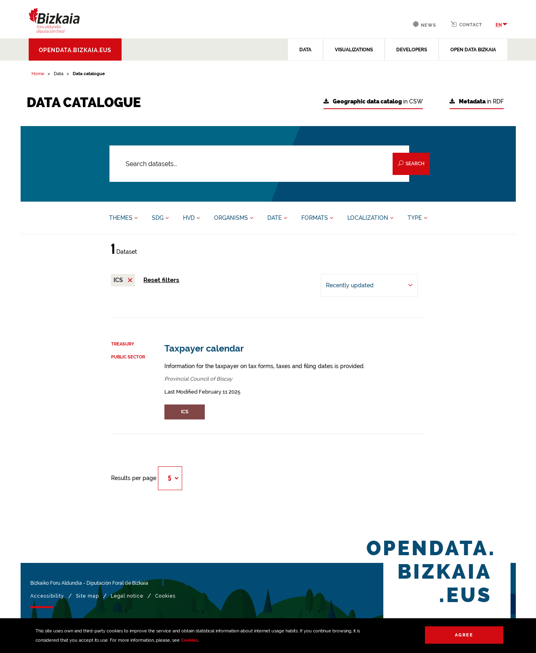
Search (411, 163)
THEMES (123, 218)
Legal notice (127, 596)
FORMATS (317, 218)
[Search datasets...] (259, 163)
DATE (277, 218)
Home (38, 73)
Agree (464, 635)
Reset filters (161, 280)
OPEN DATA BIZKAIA (473, 50)
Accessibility (47, 596)
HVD (191, 218)
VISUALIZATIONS (354, 50)
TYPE (417, 218)
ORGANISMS (233, 218)
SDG (160, 218)
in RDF (477, 101)
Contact (466, 24)
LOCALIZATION (370, 218)
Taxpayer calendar (204, 348)
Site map (87, 596)
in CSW (373, 101)
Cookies (189, 640)
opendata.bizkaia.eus (75, 50)
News (424, 24)
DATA (305, 50)
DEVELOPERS (411, 50)
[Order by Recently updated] (369, 285)
